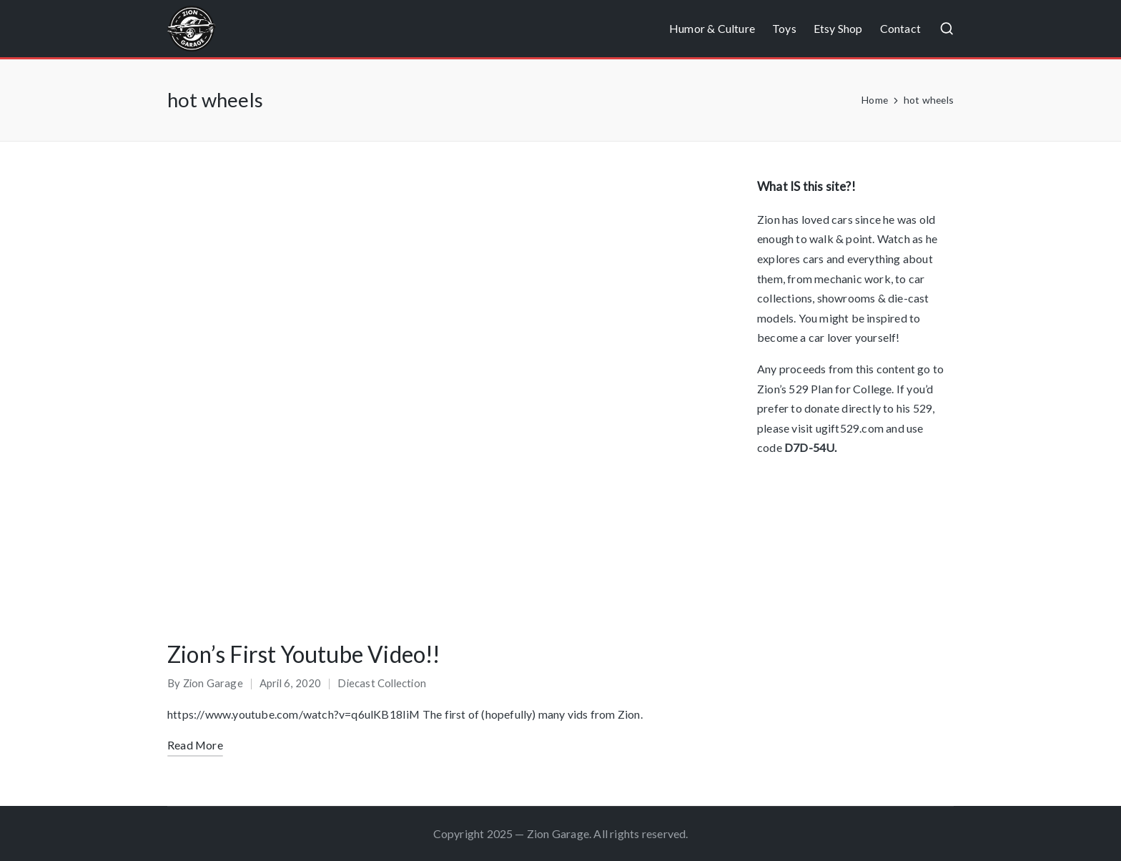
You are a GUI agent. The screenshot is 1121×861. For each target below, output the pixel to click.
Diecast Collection (381, 682)
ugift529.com (850, 428)
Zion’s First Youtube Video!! (303, 654)
